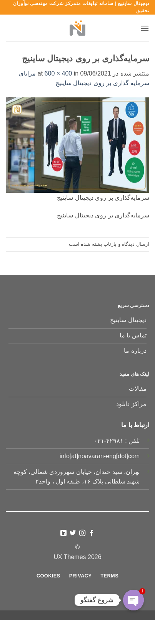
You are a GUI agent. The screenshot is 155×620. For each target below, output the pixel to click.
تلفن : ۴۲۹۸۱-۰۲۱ (117, 440)
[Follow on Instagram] (82, 533)
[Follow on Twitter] (73, 533)
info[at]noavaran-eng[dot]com (100, 456)
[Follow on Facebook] (91, 533)
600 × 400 (58, 73)
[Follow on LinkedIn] (63, 533)
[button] (144, 28)
